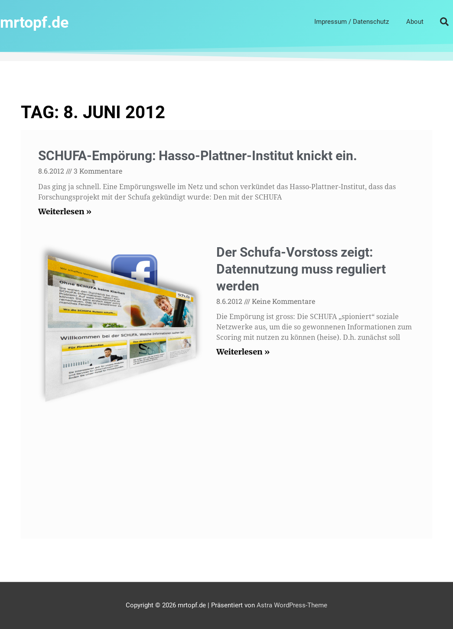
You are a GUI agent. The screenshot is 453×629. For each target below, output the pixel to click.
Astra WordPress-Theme (292, 605)
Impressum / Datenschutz (351, 22)
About (415, 22)
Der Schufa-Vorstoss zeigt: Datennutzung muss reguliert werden (301, 269)
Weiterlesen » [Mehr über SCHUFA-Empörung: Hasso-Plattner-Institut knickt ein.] (64, 211)
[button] (444, 21)
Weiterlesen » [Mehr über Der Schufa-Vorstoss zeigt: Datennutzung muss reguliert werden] (243, 352)
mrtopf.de (40, 21)
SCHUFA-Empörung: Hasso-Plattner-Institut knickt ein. (197, 155)
